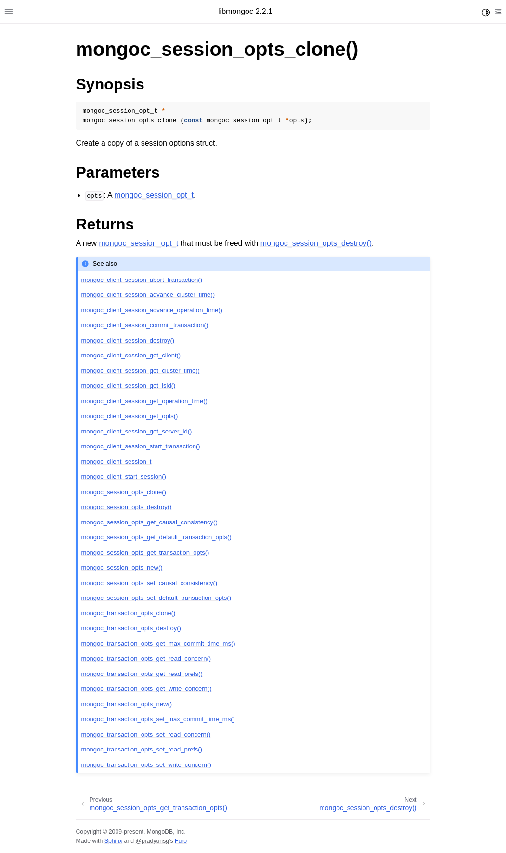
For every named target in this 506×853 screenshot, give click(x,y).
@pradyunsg (152, 841)
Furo (181, 841)
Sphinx (113, 841)
